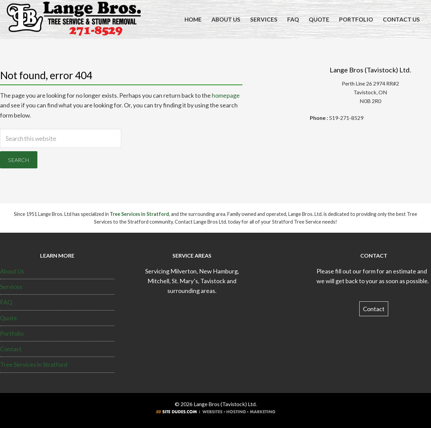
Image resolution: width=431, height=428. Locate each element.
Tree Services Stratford (74, 19)
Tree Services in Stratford (139, 214)
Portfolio (12, 333)
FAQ (6, 302)
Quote (8, 318)
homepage (226, 95)
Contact (11, 349)
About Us (12, 271)
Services (11, 286)
